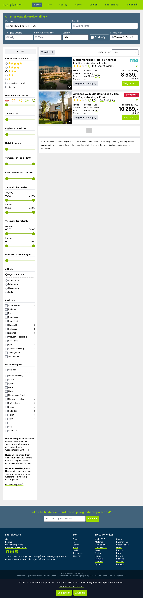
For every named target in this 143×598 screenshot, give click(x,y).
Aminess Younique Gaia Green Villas (96, 93)
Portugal (99, 559)
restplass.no (22, 576)
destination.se (95, 576)
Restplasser (112, 4)
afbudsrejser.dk (50, 576)
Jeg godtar (64, 592)
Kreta (97, 550)
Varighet (67, 32)
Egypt (98, 564)
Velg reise (130, 83)
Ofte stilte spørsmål (14, 485)
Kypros (98, 556)
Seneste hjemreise (44, 32)
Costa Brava (101, 545)
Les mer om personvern (71, 586)
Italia (118, 553)
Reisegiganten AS (75, 574)
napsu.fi (84, 576)
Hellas (119, 547)
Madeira (120, 564)
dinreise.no (107, 576)
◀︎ (41, 73)
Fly (50, 4)
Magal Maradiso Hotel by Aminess (94, 59)
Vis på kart (47, 52)
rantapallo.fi (75, 576)
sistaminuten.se (35, 576)
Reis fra (9, 21)
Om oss (8, 539)
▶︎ (69, 73)
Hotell (78, 4)
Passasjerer (116, 32)
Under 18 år (100, 539)
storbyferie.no (120, 576)
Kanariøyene (122, 542)
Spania (119, 539)
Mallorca (99, 542)
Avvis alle (80, 592)
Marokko (120, 561)
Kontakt (9, 542)
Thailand (99, 561)
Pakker (37, 4)
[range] (6, 104)
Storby (63, 4)
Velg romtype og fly (85, 83)
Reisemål (132, 4)
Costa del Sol (101, 547)
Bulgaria (120, 559)
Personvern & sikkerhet (16, 547)
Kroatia (103, 63)
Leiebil (94, 4)
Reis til (75, 21)
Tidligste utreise (13, 32)
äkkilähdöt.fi (63, 576)
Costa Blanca (122, 545)
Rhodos (119, 550)
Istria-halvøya (91, 63)
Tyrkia (98, 553)
